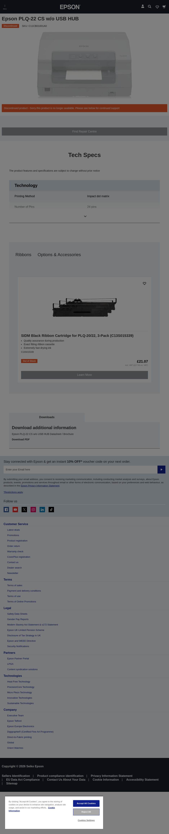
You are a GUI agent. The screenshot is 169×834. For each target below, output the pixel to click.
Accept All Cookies (86, 803)
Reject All (86, 812)
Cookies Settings (86, 820)
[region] (54, 812)
